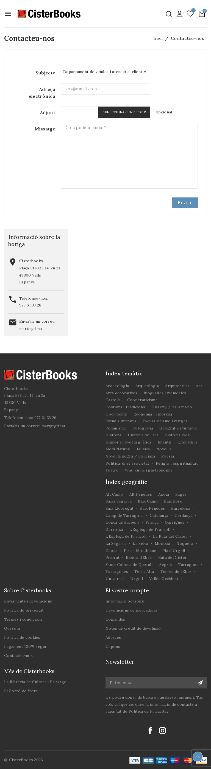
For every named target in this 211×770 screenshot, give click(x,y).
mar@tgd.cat (30, 329)
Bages (181, 494)
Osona (112, 550)
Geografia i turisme (178, 428)
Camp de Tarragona (124, 515)
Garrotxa (114, 529)
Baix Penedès (152, 508)
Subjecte (45, 73)
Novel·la (163, 449)
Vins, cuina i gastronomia (149, 470)
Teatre (112, 470)
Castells (113, 399)
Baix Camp (148, 501)
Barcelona (180, 508)
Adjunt (47, 112)
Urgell (136, 578)
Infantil (164, 442)
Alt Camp (114, 494)
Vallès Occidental (165, 578)
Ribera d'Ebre (139, 557)
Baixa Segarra (119, 501)
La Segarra (116, 543)
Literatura (187, 442)
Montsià (162, 543)
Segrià (165, 564)
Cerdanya (183, 515)
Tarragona (188, 564)
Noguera (184, 543)
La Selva (140, 543)
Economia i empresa (153, 414)
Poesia (167, 456)
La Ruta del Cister (170, 536)
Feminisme (116, 428)
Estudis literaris (121, 421)
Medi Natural (118, 449)
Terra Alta (144, 571)
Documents (116, 414)
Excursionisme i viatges (165, 421)
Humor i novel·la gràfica (128, 442)
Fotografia (142, 428)
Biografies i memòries (165, 392)
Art (199, 385)
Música (143, 449)
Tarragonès (117, 571)
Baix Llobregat (120, 508)
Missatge (45, 129)
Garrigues (174, 522)
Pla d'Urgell (173, 550)
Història (113, 435)
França (152, 522)
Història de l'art (143, 435)
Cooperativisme (142, 399)
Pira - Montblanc (140, 550)
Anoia (163, 494)
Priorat (113, 557)
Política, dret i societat (127, 463)
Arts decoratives (121, 392)
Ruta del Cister (172, 557)
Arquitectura (177, 385)
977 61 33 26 (30, 305)
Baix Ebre (173, 501)
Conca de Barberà (122, 522)
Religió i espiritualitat (177, 463)
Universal (115, 578)
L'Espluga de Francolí (149, 529)
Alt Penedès (140, 494)
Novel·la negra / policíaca (130, 456)
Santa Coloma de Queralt (129, 564)
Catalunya (159, 515)
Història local (177, 435)
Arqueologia (117, 385)
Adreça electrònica (42, 93)
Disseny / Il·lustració (171, 406)
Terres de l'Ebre (176, 571)
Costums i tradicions (125, 406)
